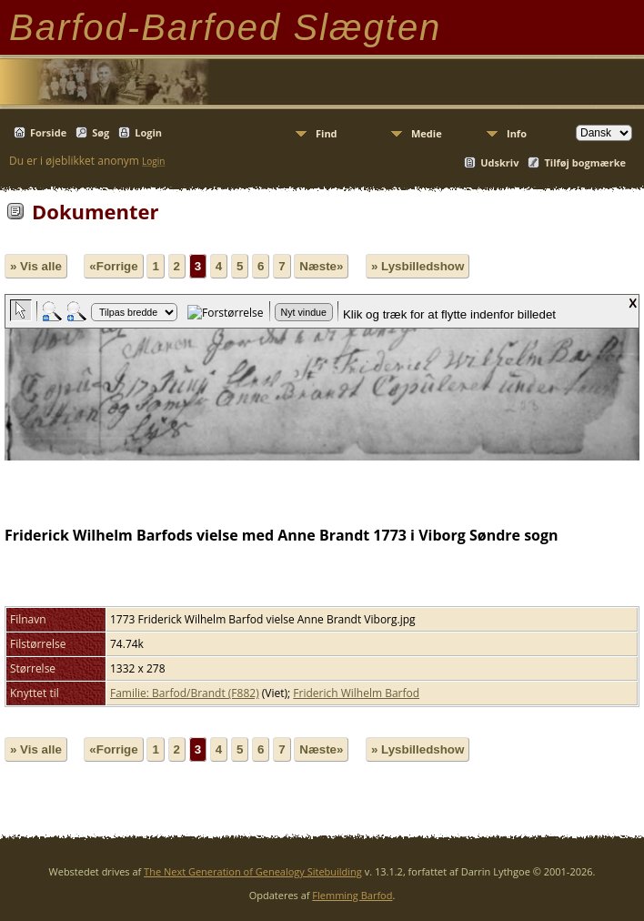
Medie (426, 133)
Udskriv (499, 162)
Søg (100, 132)
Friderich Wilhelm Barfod (356, 693)
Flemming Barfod (352, 895)
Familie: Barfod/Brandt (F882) (184, 693)
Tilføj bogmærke (585, 162)
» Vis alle (36, 266)
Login (148, 132)
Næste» (321, 266)
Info (517, 133)
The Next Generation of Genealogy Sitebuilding (253, 871)
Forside (48, 132)
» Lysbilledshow (417, 266)
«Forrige (113, 266)
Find (326, 133)
